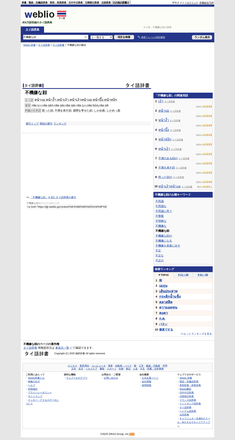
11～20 (183, 274)
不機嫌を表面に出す (167, 245)
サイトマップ (35, 396)
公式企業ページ (150, 378)
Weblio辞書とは (36, 378)
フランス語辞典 (188, 400)
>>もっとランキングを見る (196, 333)
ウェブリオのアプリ (76, 378)
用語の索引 (46, 123)
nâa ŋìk (104, 105)
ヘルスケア (91, 368)
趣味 (102, 368)
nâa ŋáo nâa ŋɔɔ (75, 105)
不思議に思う (163, 211)
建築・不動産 (153, 366)
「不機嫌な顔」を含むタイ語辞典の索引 (53, 197)
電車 (110, 366)
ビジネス (72, 366)
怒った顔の (165, 177)
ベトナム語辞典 (188, 411)
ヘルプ (31, 385)
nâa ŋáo (59, 105)
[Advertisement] (142, 16)
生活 (80, 368)
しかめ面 (99, 110)
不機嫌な (160, 225)
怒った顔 (47, 110)
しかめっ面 (113, 110)
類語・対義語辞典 (38, 2)
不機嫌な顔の (163, 235)
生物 (121, 368)
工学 (141, 366)
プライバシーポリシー (40, 392)
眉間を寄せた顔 (82, 110)
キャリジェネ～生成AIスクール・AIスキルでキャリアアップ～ (193, 422)
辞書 (24, 2)
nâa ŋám (48, 105)
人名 (135, 368)
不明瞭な (160, 220)
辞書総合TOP (206, 2)
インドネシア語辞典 (190, 403)
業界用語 (84, 366)
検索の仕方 (34, 381)
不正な (159, 255)
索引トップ (32, 123)
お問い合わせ (111, 378)
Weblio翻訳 (185, 389)
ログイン (191, 2)
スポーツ (111, 368)
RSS (132, 434)
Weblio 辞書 (29, 45)
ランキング (60, 123)
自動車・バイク (123, 366)
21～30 (202, 274)
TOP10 (163, 274)
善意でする (166, 329)
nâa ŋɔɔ (37, 105)
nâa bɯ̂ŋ (92, 105)
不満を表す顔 (63, 110)
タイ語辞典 (32, 29)
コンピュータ (98, 366)
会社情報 (146, 381)
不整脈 (159, 216)
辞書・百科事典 (155, 368)
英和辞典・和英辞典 (190, 385)
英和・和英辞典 (58, 2)
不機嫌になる (163, 240)
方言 (142, 368)
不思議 (159, 201)
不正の (159, 260)
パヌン (163, 324)
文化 (73, 368)
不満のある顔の (168, 158)
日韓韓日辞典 (92, 2)
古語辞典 (106, 2)
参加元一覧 (62, 347)
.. (162, 318)
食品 (128, 368)
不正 (158, 250)
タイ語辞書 (58, 45)
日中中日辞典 (76, 2)
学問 (165, 366)
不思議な (160, 206)
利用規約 (33, 389)
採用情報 (146, 385)
